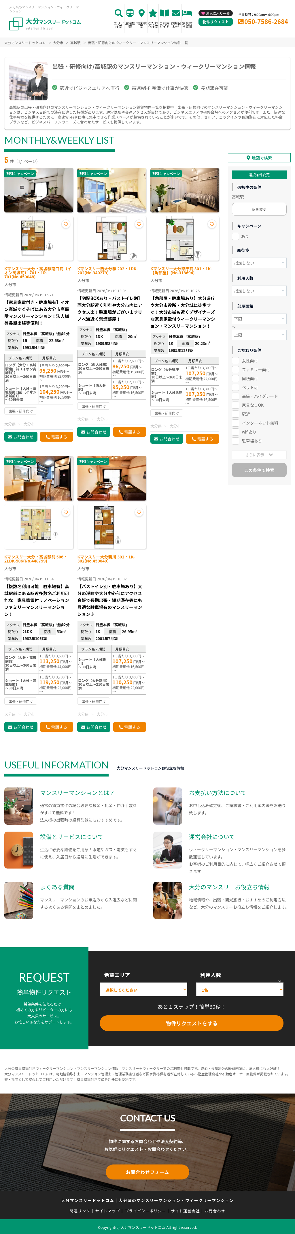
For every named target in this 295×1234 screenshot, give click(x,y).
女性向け (250, 359)
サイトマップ (107, 1210)
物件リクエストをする (192, 1023)
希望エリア (117, 974)
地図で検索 (262, 156)
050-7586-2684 (266, 21)
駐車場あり (252, 439)
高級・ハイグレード (260, 395)
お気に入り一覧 (218, 13)
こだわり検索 (153, 24)
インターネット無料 (260, 422)
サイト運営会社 (185, 1210)
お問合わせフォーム (147, 1171)
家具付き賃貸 (187, 24)
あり (245, 235)
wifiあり (249, 430)
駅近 (246, 413)
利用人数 (210, 974)
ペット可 (250, 386)
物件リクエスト (216, 22)
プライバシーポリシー (145, 1210)
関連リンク (80, 1210)
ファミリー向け (256, 368)
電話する (59, 437)
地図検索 (141, 24)
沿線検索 (130, 24)
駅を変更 (259, 208)
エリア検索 (119, 24)
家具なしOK (253, 404)
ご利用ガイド (164, 24)
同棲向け (250, 377)
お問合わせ (176, 24)
